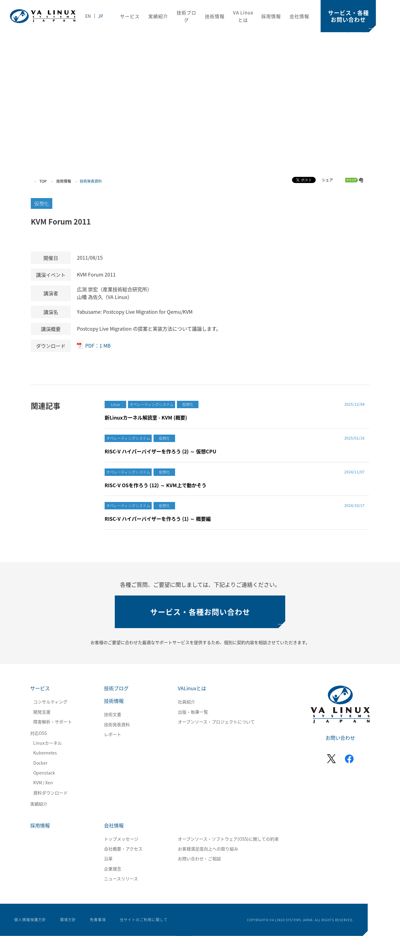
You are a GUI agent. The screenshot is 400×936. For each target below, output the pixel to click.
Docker (40, 763)
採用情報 (271, 16)
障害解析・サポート (52, 722)
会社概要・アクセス (123, 849)
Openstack (44, 773)
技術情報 (215, 16)
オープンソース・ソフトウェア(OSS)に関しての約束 (228, 839)
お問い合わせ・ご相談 (199, 858)
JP (100, 16)
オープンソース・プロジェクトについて (216, 722)
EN (88, 16)
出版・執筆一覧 (193, 712)
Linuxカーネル (47, 743)
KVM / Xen (43, 782)
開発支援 (41, 712)
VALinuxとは (192, 688)
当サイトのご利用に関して (144, 919)
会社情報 (299, 16)
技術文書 (112, 714)
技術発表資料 (117, 724)
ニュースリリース (121, 878)
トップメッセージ (121, 839)
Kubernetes (45, 753)
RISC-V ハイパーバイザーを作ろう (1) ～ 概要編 (158, 518)
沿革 (108, 858)
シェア (327, 180)
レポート (112, 734)
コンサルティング (50, 702)
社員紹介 (186, 702)
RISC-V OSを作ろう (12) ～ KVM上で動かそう (155, 485)
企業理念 (112, 869)
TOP (43, 181)
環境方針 (68, 919)
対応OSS (38, 733)
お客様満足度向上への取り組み (208, 849)
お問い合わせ (340, 737)
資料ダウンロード (50, 793)
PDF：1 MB (98, 345)
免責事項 (98, 919)
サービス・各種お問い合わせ (348, 16)
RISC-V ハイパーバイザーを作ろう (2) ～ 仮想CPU (160, 451)
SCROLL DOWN (383, 468)
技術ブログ (116, 688)
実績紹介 (158, 16)
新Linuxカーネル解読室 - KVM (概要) (146, 417)
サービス (130, 16)
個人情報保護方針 (30, 919)
